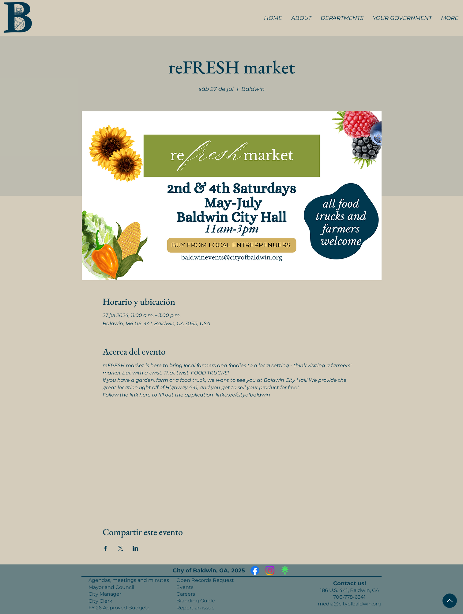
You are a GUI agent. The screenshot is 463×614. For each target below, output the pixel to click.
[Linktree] (285, 570)
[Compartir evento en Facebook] (105, 548)
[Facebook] (255, 570)
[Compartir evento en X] (120, 548)
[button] (301, 18)
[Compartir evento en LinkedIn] (135, 548)
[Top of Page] (449, 601)
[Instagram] (270, 570)
